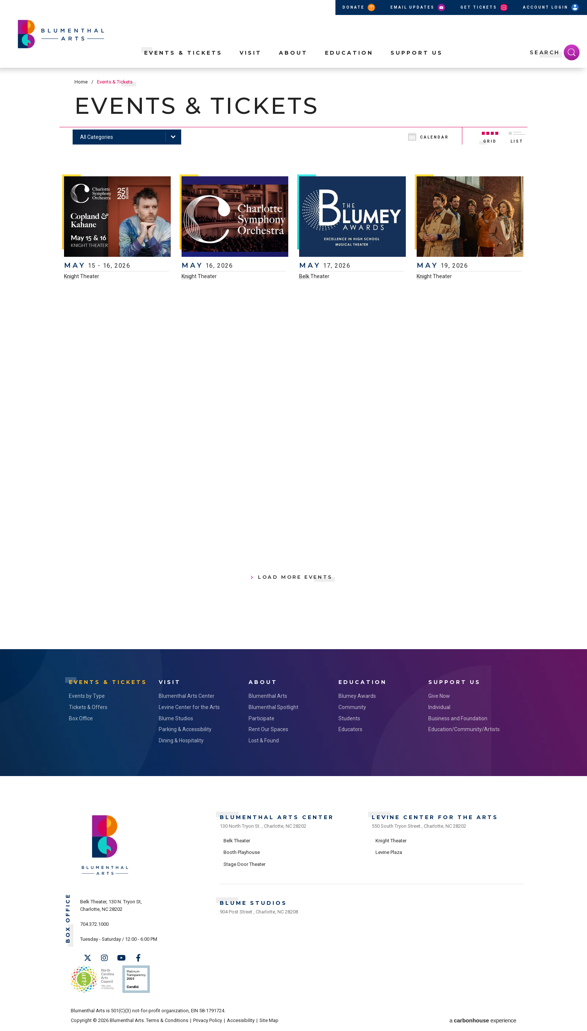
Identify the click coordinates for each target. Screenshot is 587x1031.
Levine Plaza (388, 852)
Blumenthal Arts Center (187, 696)
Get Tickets (484, 7)
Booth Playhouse (241, 852)
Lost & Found (264, 740)
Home (81, 82)
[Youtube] (121, 958)
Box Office (81, 718)
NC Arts (92, 979)
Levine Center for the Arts (189, 707)
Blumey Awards (357, 696)
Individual (439, 707)
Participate (261, 718)
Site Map (269, 1020)
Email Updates (418, 7)
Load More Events (295, 577)
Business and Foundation (457, 718)
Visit (251, 52)
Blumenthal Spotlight (273, 707)
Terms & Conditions (167, 1020)
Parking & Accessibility (185, 729)
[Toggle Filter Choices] (127, 137)
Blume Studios (176, 718)
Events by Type (87, 696)
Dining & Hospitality (181, 740)
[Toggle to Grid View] (490, 136)
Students (349, 718)
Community (352, 707)
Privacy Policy (207, 1020)
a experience (483, 1020)
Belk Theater (314, 276)
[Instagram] (104, 958)
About (293, 52)
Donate (359, 7)
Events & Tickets (183, 52)
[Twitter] (87, 958)
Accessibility (241, 1020)
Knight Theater (81, 276)
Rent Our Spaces (268, 729)
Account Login (551, 7)
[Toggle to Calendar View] (434, 136)
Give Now (439, 696)
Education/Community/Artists (464, 729)
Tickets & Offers (88, 707)
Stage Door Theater (244, 864)
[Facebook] (138, 958)
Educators (350, 729)
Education (349, 52)
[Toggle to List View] (517, 136)
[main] (293, 358)
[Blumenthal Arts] (105, 874)
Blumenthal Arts (268, 696)
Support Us (416, 52)
